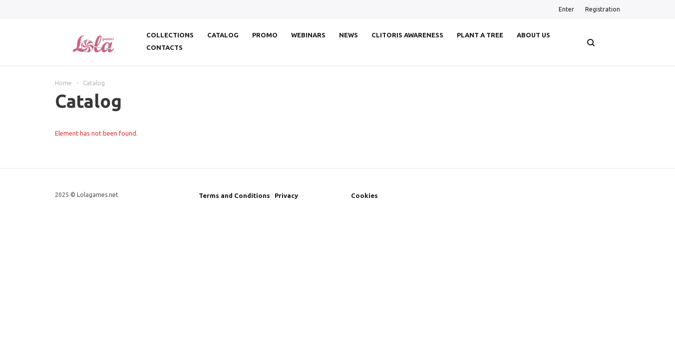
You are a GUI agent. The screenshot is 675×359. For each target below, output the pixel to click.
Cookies (364, 195)
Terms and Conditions (234, 195)
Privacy (286, 195)
